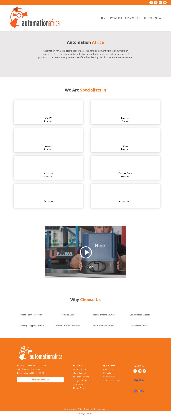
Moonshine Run (102, 409)
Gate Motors (78, 384)
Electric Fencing (80, 388)
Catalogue (116, 18)
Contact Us (150, 18)
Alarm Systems (79, 373)
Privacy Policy (109, 376)
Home (104, 18)
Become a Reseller (40, 379)
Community (131, 18)
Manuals (107, 373)
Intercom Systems (81, 376)
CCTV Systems (79, 369)
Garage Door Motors (82, 380)
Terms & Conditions (112, 380)
